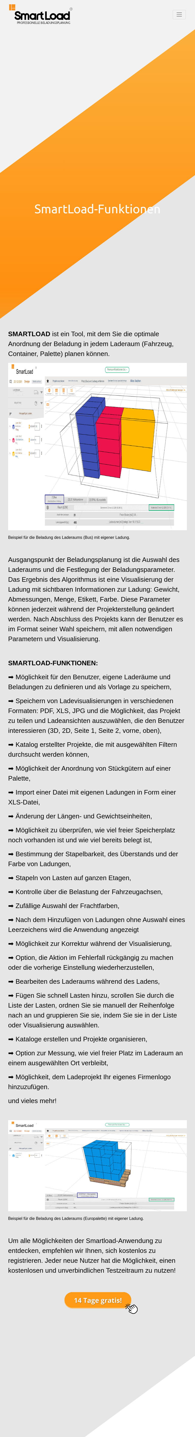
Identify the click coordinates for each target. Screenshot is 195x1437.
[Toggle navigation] (179, 14)
